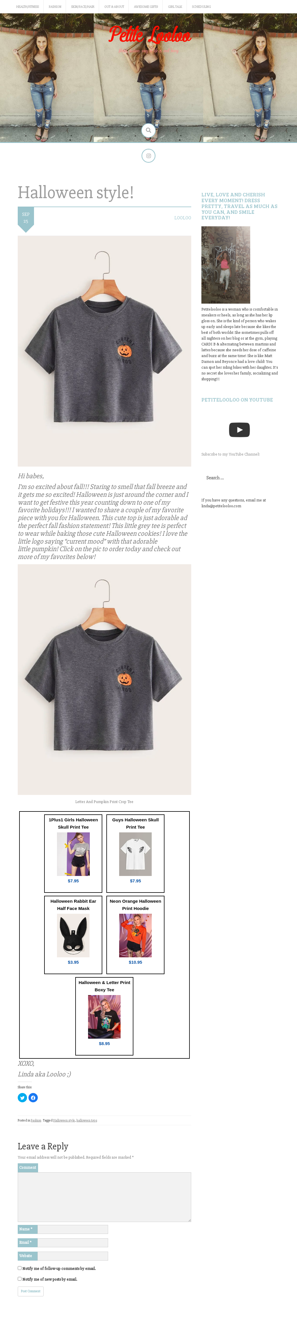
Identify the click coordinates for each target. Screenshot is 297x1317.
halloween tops (86, 1121)
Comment (27, 1167)
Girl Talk (175, 7)
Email (25, 1242)
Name (25, 1229)
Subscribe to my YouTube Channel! (230, 454)
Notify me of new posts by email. (49, 1279)
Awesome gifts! (146, 7)
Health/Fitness (27, 7)
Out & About (114, 7)
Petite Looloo (148, 36)
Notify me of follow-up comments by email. (59, 1268)
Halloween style (64, 1121)
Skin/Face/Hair (82, 7)
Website (25, 1256)
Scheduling (201, 7)
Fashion (55, 7)
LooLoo (182, 218)
